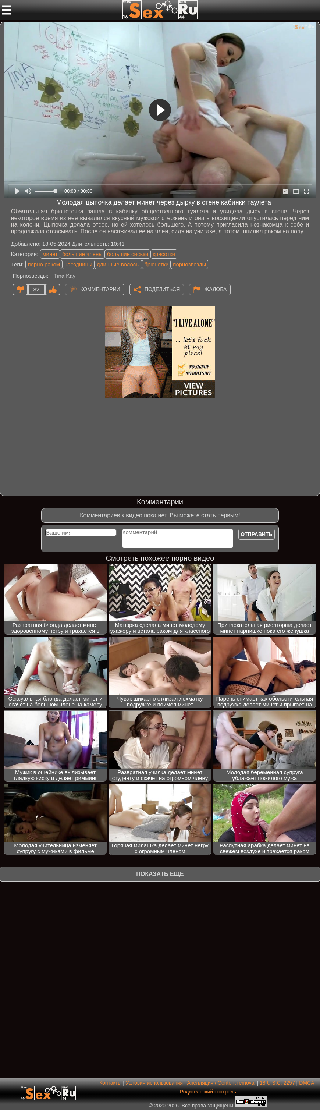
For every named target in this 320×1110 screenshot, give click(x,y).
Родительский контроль (208, 1092)
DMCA (306, 1083)
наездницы (78, 264)
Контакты (110, 1083)
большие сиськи (127, 254)
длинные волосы (118, 264)
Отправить (257, 534)
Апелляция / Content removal (221, 1083)
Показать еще (160, 874)
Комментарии (100, 289)
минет (50, 254)
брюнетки (156, 264)
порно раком (44, 264)
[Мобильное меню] (7, 10)
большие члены (82, 254)
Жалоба (215, 289)
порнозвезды (189, 264)
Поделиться (162, 289)
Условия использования (154, 1083)
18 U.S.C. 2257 (277, 1083)
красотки (164, 254)
